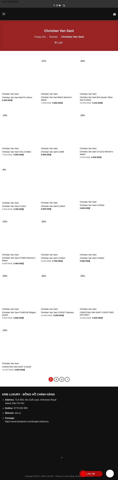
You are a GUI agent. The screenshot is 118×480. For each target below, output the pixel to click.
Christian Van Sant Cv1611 (14, 206)
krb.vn (18, 413)
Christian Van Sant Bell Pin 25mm (17, 97)
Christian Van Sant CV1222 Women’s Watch (96, 153)
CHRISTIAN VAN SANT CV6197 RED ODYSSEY (97, 313)
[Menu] (3, 13)
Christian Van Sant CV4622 (92, 258)
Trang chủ (40, 36)
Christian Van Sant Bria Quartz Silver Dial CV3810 (96, 98)
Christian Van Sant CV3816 (92, 205)
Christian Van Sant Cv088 (52, 152)
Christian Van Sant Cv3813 (53, 206)
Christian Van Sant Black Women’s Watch (56, 98)
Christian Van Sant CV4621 (53, 258)
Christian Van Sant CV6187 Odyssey (57, 312)
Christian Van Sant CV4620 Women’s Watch (18, 259)
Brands (53, 36)
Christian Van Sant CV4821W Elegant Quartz (19, 313)
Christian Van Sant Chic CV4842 (16, 152)
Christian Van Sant (10, 94)
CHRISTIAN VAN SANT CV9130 (16, 367)
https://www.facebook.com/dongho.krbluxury (27, 421)
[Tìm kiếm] (64, 6)
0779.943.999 (11, 2)
